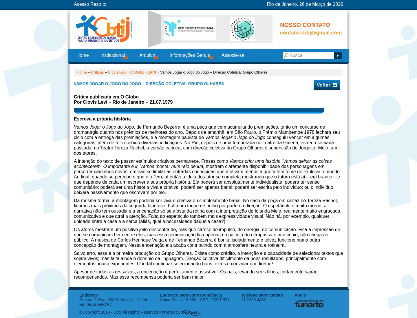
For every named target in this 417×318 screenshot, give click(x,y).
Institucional (112, 55)
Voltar (327, 85)
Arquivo (147, 55)
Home (82, 55)
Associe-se (233, 55)
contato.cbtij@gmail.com (311, 33)
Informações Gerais (189, 55)
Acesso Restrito (90, 4)
